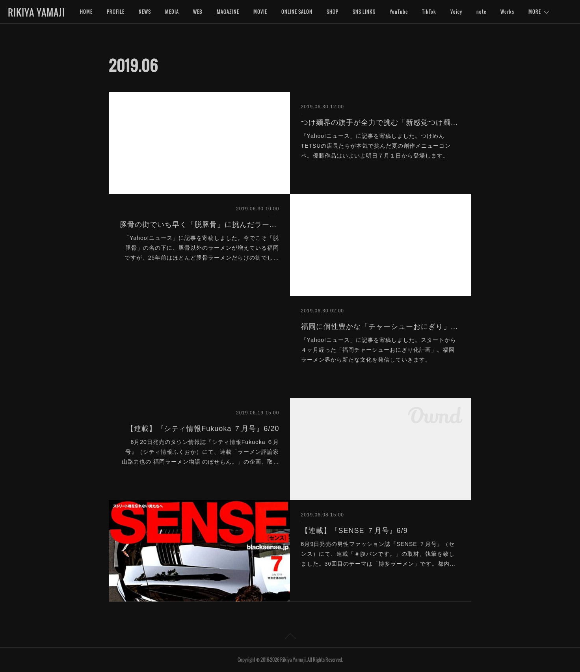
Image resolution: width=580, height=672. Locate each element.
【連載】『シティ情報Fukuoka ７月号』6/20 (202, 429)
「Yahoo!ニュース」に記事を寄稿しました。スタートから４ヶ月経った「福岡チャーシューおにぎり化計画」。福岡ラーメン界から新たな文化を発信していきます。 (378, 350)
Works (507, 11)
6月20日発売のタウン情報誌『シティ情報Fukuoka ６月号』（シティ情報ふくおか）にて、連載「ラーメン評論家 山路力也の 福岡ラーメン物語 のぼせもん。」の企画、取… (200, 452)
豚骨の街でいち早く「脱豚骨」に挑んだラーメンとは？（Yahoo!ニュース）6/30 (199, 224)
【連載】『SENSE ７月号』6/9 (354, 531)
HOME (86, 11)
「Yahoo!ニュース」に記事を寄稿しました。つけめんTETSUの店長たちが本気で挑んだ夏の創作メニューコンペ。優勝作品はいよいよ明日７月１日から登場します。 (376, 146)
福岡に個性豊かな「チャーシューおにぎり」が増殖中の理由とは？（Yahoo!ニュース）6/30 (381, 326)
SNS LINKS (364, 11)
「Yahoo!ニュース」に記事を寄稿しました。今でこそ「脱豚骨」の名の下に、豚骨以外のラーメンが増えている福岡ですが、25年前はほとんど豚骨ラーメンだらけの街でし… (201, 248)
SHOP (332, 11)
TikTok (429, 11)
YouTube (399, 11)
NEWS (145, 11)
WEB (198, 11)
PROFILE (116, 11)
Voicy (456, 11)
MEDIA (172, 11)
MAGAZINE (228, 11)
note (481, 11)
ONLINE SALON (296, 11)
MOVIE (260, 11)
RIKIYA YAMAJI (36, 12)
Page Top (290, 637)
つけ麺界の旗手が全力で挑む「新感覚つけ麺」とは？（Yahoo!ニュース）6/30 (381, 122)
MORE (534, 11)
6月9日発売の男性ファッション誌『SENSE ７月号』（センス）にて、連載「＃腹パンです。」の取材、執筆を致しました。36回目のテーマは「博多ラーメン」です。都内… (378, 554)
